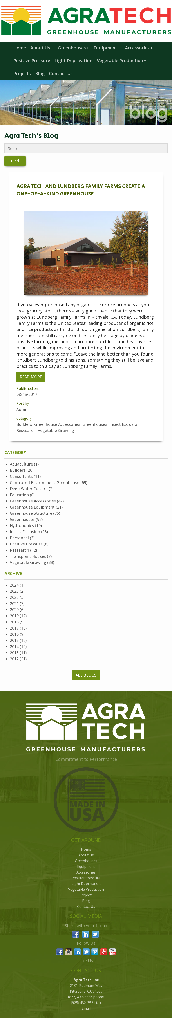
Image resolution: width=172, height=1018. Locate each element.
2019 (14, 615)
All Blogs (86, 675)
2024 (14, 585)
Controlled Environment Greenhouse (44, 482)
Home (19, 48)
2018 (14, 622)
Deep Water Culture (29, 488)
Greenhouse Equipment (32, 507)
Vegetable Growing (28, 562)
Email (86, 1008)
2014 (14, 646)
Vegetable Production (122, 60)
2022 (14, 597)
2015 (14, 640)
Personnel (19, 537)
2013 (14, 652)
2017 (14, 628)
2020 (14, 609)
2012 (14, 658)
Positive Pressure (31, 60)
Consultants (21, 476)
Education (19, 494)
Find (15, 161)
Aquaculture (21, 464)
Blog (40, 73)
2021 (14, 603)
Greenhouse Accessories (33, 501)
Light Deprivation (73, 60)
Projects (22, 73)
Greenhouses (73, 48)
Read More (31, 376)
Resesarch (19, 550)
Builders (17, 470)
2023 (14, 591)
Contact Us (61, 73)
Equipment (107, 48)
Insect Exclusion (25, 531)
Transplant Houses (28, 556)
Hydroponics (22, 525)
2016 (14, 634)
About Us (41, 48)
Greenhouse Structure (31, 513)
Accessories (139, 48)
